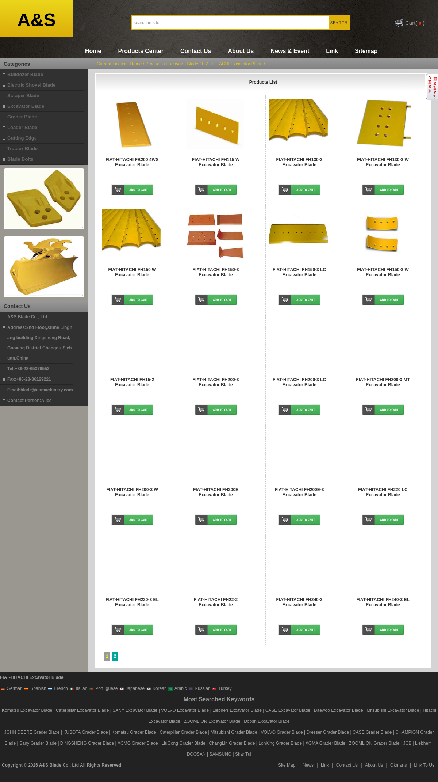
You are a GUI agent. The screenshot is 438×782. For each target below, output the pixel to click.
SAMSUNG (221, 754)
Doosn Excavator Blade (266, 721)
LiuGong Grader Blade (183, 743)
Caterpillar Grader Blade (183, 732)
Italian (78, 688)
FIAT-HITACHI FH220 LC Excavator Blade (383, 492)
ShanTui (243, 754)
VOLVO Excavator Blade (185, 710)
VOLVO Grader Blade (282, 732)
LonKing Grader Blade (280, 743)
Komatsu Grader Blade (134, 732)
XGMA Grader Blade (325, 743)
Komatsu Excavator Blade (27, 710)
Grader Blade (22, 116)
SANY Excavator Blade (134, 710)
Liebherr (423, 743)
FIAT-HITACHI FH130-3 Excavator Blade (299, 162)
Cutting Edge (22, 138)
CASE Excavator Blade (287, 710)
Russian (199, 688)
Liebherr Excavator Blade (237, 710)
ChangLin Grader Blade (232, 743)
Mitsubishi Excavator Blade (392, 710)
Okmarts (398, 765)
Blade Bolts (20, 159)
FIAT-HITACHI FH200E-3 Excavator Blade (299, 492)
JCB (407, 743)
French (57, 688)
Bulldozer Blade (25, 74)
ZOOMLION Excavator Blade (212, 721)
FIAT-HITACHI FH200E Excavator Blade (215, 492)
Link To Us (424, 765)
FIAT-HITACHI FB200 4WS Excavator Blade (132, 162)
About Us (241, 51)
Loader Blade (22, 127)
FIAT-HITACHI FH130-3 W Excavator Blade (383, 162)
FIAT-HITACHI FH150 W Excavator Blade (132, 272)
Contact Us (195, 51)
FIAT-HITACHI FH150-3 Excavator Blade (216, 272)
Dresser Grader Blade (327, 732)
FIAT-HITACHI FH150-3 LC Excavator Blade (299, 272)
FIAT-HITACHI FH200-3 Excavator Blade (216, 382)
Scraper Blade (23, 95)
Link (332, 51)
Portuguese (103, 688)
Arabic (177, 688)
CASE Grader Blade (372, 732)
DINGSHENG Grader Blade (87, 743)
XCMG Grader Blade (138, 743)
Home (93, 51)
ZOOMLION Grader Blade (374, 743)
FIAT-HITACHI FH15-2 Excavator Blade (132, 382)
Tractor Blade (22, 148)
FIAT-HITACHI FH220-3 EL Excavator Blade (132, 602)
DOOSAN (196, 754)
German (11, 688)
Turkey (221, 688)
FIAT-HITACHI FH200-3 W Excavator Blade (132, 492)
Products (153, 64)
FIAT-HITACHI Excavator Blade (232, 64)
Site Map (286, 765)
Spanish (35, 688)
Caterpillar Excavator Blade (82, 710)
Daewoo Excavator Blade (338, 710)
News (308, 765)
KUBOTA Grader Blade (85, 732)
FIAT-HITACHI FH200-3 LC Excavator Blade (299, 382)
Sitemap (366, 51)
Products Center (140, 51)
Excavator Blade (25, 106)
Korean (156, 688)
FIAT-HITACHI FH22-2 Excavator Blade (216, 602)
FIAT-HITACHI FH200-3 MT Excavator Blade (383, 382)
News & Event (289, 51)
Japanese (132, 688)
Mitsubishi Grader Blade (234, 732)
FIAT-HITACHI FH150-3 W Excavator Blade (383, 272)
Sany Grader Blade (38, 743)
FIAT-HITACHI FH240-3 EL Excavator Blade (383, 602)
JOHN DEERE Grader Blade (31, 732)
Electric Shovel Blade (31, 85)
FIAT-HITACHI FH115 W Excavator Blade (216, 162)
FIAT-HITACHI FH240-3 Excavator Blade (299, 602)
